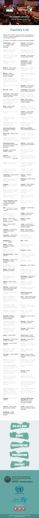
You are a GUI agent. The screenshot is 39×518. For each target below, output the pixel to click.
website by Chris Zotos (19, 516)
